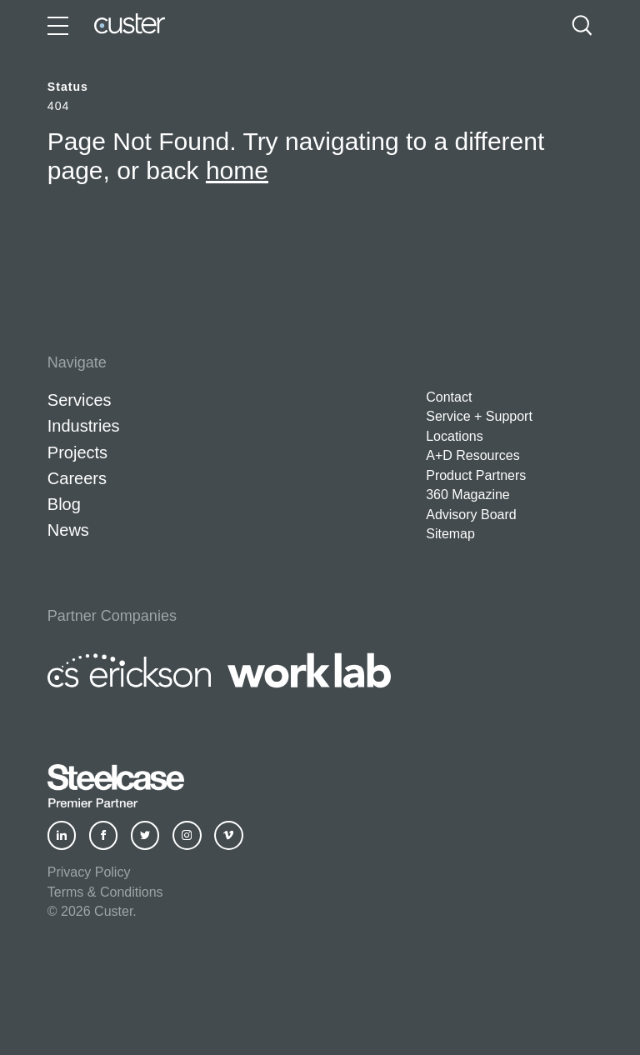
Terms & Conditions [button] (105, 892)
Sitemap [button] (450, 534)
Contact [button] (449, 397)
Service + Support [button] (479, 416)
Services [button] (80, 400)
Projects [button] (78, 452)
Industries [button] (84, 426)
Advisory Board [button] (471, 515)
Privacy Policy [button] (89, 872)
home (237, 170)
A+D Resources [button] (473, 455)
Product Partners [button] (476, 475)
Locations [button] (454, 436)
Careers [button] (77, 478)
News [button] (68, 530)
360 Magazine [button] (468, 495)
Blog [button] (64, 504)
